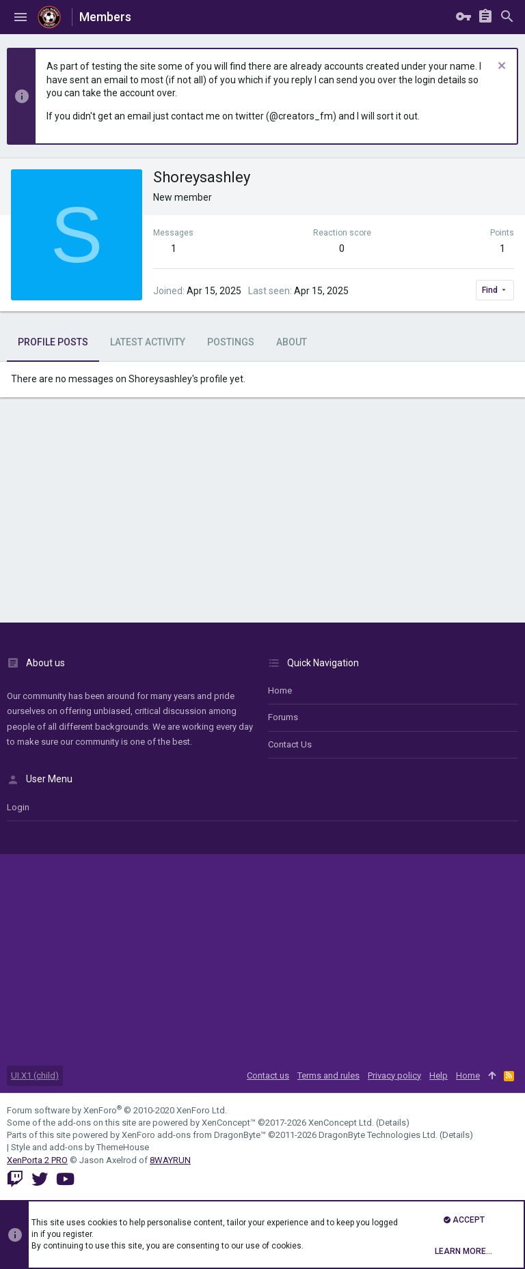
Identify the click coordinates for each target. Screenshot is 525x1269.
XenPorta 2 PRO (37, 1160)
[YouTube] (65, 1179)
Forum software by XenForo (117, 1110)
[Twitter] (39, 1179)
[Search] (507, 17)
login (18, 807)
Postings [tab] (230, 342)
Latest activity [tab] (147, 342)
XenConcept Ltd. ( (343, 1122)
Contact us (290, 744)
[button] (20, 17)
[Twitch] (15, 1179)
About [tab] (291, 342)
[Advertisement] (262, 513)
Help (438, 1075)
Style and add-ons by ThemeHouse (80, 1147)
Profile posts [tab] (53, 342)
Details (392, 1122)
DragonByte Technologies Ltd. (378, 1135)
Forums (283, 717)
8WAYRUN (170, 1160)
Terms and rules (328, 1075)
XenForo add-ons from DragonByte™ (194, 1135)
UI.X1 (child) (35, 1075)
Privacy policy (394, 1075)
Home (280, 690)
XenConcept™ (229, 1122)
